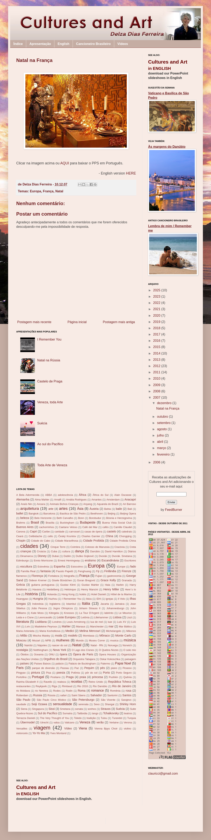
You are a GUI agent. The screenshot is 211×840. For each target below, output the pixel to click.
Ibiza (89, 598)
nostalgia (22, 650)
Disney (42, 556)
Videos (122, 44)
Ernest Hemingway (69, 560)
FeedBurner (173, 509)
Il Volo (121, 598)
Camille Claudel (123, 527)
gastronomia (114, 575)
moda (58, 635)
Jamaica (120, 603)
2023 (157, 296)
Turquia (131, 718)
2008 (157, 391)
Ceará (19, 536)
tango (95, 713)
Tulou (104, 718)
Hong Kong (67, 594)
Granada (127, 580)
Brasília (50, 522)
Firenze (126, 571)
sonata (79, 708)
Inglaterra (54, 603)
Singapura (38, 708)
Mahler (66, 626)
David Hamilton (114, 551)
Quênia (127, 677)
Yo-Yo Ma (38, 733)
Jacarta (104, 603)
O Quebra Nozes (108, 650)
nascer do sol (59, 645)
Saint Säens (78, 695)
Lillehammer (101, 617)
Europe (121, 566)
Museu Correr (97, 640)
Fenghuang (84, 571)
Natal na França (167, 408)
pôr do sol (91, 672)
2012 (157, 366)
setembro (164, 423)
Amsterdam (112, 499)
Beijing (111, 513)
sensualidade (62, 704)
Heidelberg (53, 589)
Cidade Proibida (93, 540)
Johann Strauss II (89, 608)
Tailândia (82, 713)
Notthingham (40, 650)
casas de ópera (93, 531)
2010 (157, 378)
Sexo (97, 704)
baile (119, 508)
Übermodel (27, 722)
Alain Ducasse (122, 494)
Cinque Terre (58, 546)
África (82, 494)
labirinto (108, 612)
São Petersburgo (83, 699)
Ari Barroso (129, 504)
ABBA (48, 494)
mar (111, 626)
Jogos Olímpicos (63, 608)
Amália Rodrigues (76, 499)
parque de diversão (43, 668)
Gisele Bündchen (62, 580)
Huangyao (22, 598)
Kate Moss (37, 612)
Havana (36, 589)
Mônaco (104, 635)
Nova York (59, 650)
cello (50, 536)
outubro (163, 416)
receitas (76, 681)
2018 (157, 328)
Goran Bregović (86, 580)
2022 (157, 302)
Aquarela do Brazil (107, 504)
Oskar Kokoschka (110, 659)
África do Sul (100, 494)
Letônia (85, 617)
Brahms (20, 522)
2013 (157, 359)
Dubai (55, 556)
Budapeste (88, 522)
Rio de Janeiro (121, 686)
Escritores (130, 560)
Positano (56, 677)
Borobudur (95, 518)
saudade (21, 704)
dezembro (164, 403)
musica (114, 640)
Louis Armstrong (76, 621)
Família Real (28, 571)
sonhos (92, 708)
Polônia (75, 672)
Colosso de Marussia (97, 546)
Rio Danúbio (100, 686)
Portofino (21, 677)
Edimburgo (22, 560)
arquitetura (29, 508)
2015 (157, 347)
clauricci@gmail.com (163, 773)
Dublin (67, 556)
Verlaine (114, 722)
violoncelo (22, 733)
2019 (157, 322)
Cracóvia (119, 546)
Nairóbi (28, 645)
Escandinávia (110, 560)
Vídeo (68, 728)
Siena (24, 708)
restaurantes (23, 686)
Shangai (109, 704)
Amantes (96, 499)
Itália (86, 603)
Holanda (52, 594)
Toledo (78, 718)
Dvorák (103, 556)
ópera (63, 654)
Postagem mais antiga (119, 322)
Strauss (106, 708)
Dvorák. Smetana (122, 556)
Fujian (98, 575)
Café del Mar (90, 527)
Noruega (113, 645)
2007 (157, 397)
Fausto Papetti (64, 571)
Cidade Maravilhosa (66, 540)
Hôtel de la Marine (121, 594)
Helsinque (70, 589)
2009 (157, 385)
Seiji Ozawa (39, 704)
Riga (54, 686)
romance (97, 690)
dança (79, 551)
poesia (61, 672)
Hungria (38, 598)
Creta (133, 546)
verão (100, 722)
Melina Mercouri (90, 630)
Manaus (80, 626)
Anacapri (130, 499)
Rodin (69, 690)
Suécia (42, 423)
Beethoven (96, 513)
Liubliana (41, 621)
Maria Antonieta (25, 630)
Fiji (97, 571)
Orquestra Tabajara (84, 659)
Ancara (41, 504)
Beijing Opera (128, 513)
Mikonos (131, 630)
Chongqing (125, 536)
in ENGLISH (27, 794)
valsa (57, 722)
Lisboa (117, 617)
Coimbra (75, 546)
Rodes (57, 690)
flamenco (21, 575)
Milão (23, 635)
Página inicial (77, 322)
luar (110, 621)
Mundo (80, 640)
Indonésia (38, 603)
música (130, 640)
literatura (22, 621)
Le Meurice (125, 612)
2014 (157, 353)
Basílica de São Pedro (73, 513)
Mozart (36, 640)
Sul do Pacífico (47, 713)
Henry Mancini (89, 589)
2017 (157, 334)
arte (50, 508)
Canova (20, 531)
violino (127, 728)
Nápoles (42, 645)
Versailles (21, 728)
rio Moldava (23, 690)
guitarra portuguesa (42, 584)
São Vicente (108, 699)
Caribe (46, 531)
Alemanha (22, 499)
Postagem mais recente (34, 322)
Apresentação (40, 44)
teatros (128, 713)
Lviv (27, 626)
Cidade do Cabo (40, 540)
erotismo (90, 560)
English (63, 44)
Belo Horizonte (43, 518)
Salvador (96, 695)
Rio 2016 (82, 686)
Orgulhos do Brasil (55, 659)
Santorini (112, 695)
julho (161, 435)
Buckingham (67, 522)
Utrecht (44, 722)
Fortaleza (53, 575)
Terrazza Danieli (25, 718)
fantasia (45, 571)
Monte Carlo (123, 635)
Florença (37, 575)
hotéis (82, 594)
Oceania (39, 654)
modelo (72, 635)
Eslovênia (43, 566)
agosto (162, 429)
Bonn (81, 518)
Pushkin (113, 677)
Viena (83, 728)
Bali (130, 508)
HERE (131, 173)
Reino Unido (95, 681)
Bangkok (34, 513)
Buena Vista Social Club (117, 522)
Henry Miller (111, 589)
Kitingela (54, 612)
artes (63, 508)
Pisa (48, 672)
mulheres (63, 640)
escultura (26, 566)
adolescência (65, 494)
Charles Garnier (91, 536)
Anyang (87, 504)
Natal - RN (97, 645)
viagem (42, 727)
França (48, 191)
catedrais (127, 531)
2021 (157, 309)
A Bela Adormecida (27, 494)
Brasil (35, 522)
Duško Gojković (85, 556)
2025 (157, 290)
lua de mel (96, 621)
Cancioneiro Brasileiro (93, 44)
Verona (128, 722)
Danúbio (95, 551)
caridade (60, 531)
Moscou (21, 640)
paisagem (130, 659)
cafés (105, 527)
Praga (70, 677)
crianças (25, 551)
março (162, 448)
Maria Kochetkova (50, 630)
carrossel (74, 531)
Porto (106, 672)
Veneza (85, 722)
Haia (107, 584)
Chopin (21, 540)
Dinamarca (26, 556)
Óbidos (24, 654)
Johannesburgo (115, 608)
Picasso (127, 668)
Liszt (129, 617)
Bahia (107, 508)
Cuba (54, 551)
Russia (37, 695)
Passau (64, 668)
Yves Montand (58, 733)
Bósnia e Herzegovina (119, 518)
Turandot (117, 718)
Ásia (80, 508)
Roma (81, 690)
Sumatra (67, 713)
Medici (70, 630)
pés (102, 668)
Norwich (127, 645)
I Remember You (49, 339)
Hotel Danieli (98, 594)
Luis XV (121, 621)
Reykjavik (41, 686)
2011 (157, 372)
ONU (51, 654)
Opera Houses (107, 654)
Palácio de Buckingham (82, 663)
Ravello (48, 681)
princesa (97, 677)
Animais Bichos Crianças (64, 504)
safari (63, 695)
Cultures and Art (35, 787)
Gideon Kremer (38, 580)
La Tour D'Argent (89, 612)
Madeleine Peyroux (46, 626)
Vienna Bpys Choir (105, 728)
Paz (76, 668)
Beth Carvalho (65, 518)
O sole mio (129, 650)
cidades (29, 546)
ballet (19, 513)
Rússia (51, 695)
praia (83, 677)
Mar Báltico (125, 626)
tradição (91, 718)
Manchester (97, 626)
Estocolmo (77, 566)
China (109, 536)
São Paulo (23, 699)
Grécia (20, 584)
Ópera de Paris (83, 654)
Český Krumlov (67, 536)
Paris (20, 668)
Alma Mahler (42, 499)
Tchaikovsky (111, 713)
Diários (132, 551)
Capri (33, 531)
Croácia (41, 551)
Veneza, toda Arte (50, 402)
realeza (61, 681)
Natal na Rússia (48, 360)
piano (114, 668)
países (24, 663)
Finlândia (110, 571)
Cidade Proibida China (123, 540)
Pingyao (21, 672)
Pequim (89, 668)
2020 (157, 315)
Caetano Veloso (68, 527)
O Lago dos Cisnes (83, 650)
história (31, 594)
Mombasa (88, 635)
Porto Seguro (123, 672)
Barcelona (49, 513)
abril (160, 441)
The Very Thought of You (54, 718)
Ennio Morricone (43, 560)
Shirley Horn (127, 704)
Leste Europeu (66, 617)
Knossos (69, 612)
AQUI (64, 163)
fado (133, 566)
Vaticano (69, 722)
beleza (24, 518)
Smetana (65, 708)
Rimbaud (67, 686)
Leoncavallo (45, 617)
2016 (157, 340)
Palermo (105, 663)
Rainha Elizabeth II (27, 681)
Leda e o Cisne (25, 617)
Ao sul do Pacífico (50, 444)
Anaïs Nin (26, 504)
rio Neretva (41, 690)
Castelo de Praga (49, 381)
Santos (126, 695)
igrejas (109, 598)
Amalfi (57, 499)
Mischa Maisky (41, 635)
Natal (59, 191)
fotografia (69, 575)
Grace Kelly (108, 580)
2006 (157, 462)
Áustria (94, 508)
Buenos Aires (25, 527)
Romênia (115, 690)
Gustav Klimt (68, 584)
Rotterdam (22, 695)
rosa (128, 690)
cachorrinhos (46, 527)
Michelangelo (113, 630)
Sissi (51, 708)
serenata (83, 704)
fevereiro (164, 454)
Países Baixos (42, 663)
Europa (35, 191)
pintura (35, 672)
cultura (66, 551)
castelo (111, 531)
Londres (56, 621)
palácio (60, 663)
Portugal (38, 677)
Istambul (71, 603)
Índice (18, 44)
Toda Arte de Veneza (52, 465)
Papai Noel (123, 663)
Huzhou (52, 598)
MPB (48, 640)
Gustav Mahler (90, 584)
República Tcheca (119, 681)
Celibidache (35, 536)
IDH (98, 598)
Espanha (59, 566)
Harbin (120, 584)
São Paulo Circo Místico (51, 699)
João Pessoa (39, 608)
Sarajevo (126, 699)
